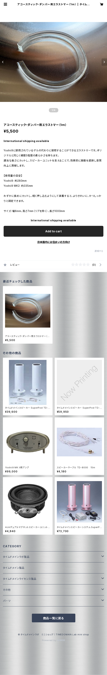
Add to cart (53, 231)
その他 (7, 589)
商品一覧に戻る (53, 618)
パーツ (7, 600)
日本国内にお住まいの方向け (53, 242)
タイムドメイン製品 (13, 567)
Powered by (53, 640)
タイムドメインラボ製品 (16, 556)
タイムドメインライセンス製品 (19, 578)
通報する (99, 251)
